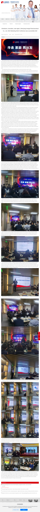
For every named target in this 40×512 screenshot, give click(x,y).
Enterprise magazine (18, 23)
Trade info (11, 23)
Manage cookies (16, 509)
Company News (5, 23)
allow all (24, 509)
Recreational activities (27, 23)
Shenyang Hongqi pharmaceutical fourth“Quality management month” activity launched (16, 484)
